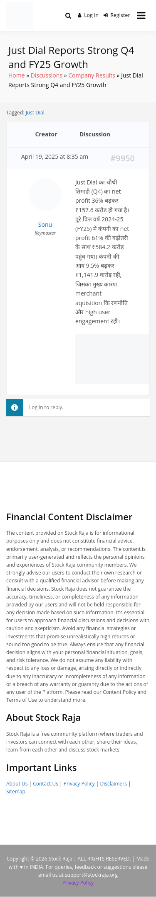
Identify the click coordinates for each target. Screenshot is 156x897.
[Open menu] (141, 15)
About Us (16, 783)
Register (117, 15)
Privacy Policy (79, 783)
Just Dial (35, 112)
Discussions (46, 75)
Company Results (91, 75)
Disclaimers (113, 783)
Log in (88, 15)
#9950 (122, 158)
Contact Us (45, 783)
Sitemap (15, 791)
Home (16, 75)
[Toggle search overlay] (68, 15)
